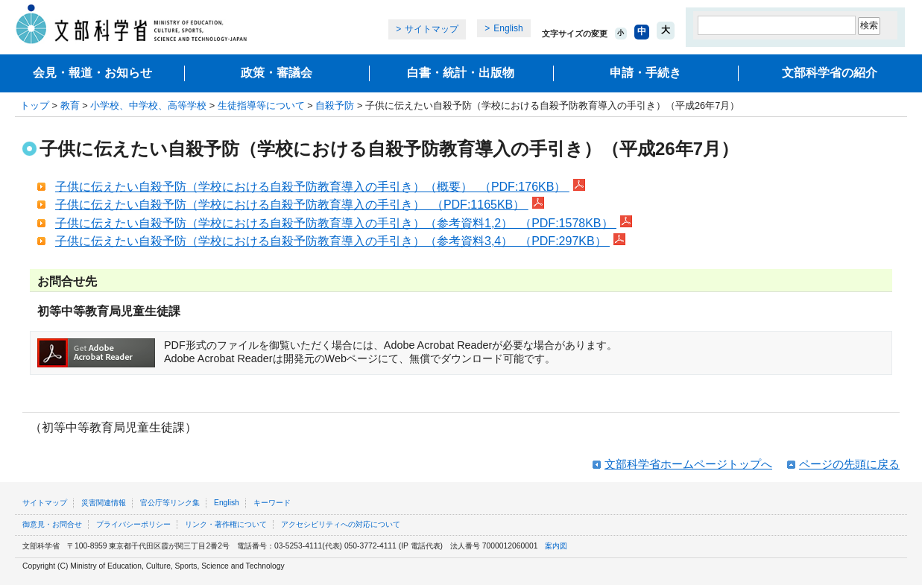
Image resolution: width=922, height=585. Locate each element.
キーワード (272, 503)
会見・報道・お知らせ (92, 72)
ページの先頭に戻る (849, 464)
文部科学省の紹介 (829, 72)
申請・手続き (645, 72)
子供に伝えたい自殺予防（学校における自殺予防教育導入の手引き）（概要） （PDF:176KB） (312, 186)
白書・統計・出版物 (460, 72)
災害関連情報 (103, 503)
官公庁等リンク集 (170, 503)
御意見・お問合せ (52, 524)
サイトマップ (431, 29)
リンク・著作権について (226, 524)
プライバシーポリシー (133, 524)
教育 (70, 105)
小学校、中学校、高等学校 (148, 105)
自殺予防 (334, 105)
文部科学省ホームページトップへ (688, 464)
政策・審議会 (276, 72)
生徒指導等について (261, 105)
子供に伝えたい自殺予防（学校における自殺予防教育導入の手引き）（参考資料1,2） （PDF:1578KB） (335, 223)
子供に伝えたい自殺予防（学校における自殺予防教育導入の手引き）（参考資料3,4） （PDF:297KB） (332, 241)
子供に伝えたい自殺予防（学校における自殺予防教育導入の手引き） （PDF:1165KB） (291, 204)
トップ (34, 105)
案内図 (556, 546)
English (507, 28)
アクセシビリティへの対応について (340, 524)
